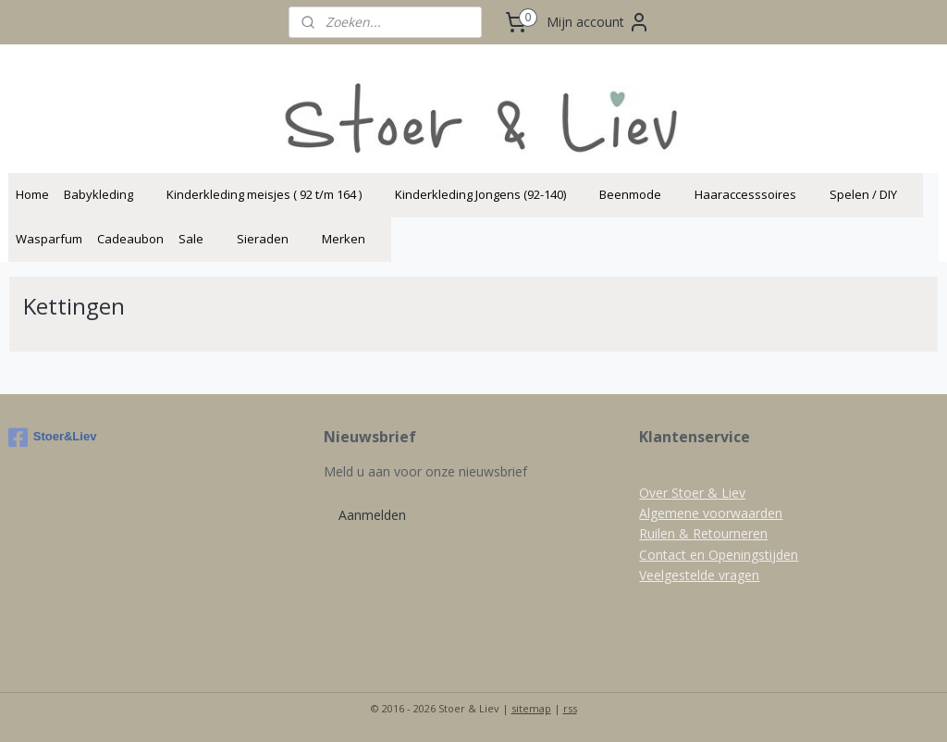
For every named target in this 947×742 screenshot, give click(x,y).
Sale (200, 238)
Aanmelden (372, 515)
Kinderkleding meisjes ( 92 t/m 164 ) (273, 194)
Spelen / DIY (873, 194)
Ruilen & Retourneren (703, 533)
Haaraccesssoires (755, 194)
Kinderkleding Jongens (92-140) (489, 194)
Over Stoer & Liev (692, 492)
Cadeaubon (130, 238)
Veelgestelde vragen (699, 575)
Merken (353, 238)
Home (32, 194)
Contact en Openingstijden (718, 554)
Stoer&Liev (52, 438)
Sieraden (272, 238)
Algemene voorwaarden (710, 513)
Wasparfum (49, 238)
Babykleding (108, 194)
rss (570, 708)
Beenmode (639, 194)
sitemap (531, 708)
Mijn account (598, 22)
